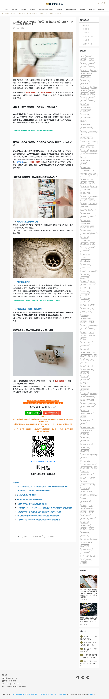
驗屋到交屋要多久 (86, 138)
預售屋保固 (84, 536)
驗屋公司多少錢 (85, 386)
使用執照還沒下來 (86, 468)
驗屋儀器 (91, 63)
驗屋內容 (83, 512)
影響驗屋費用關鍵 (86, 128)
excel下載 (84, 210)
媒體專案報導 (87, 44)
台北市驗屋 (84, 237)
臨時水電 (83, 458)
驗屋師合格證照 (92, 154)
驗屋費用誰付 (85, 390)
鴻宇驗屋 (19, 162)
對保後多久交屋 (85, 167)
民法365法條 (85, 488)
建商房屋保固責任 (86, 542)
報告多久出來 (85, 410)
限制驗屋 (83, 335)
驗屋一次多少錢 (85, 352)
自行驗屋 (83, 67)
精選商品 (92, 9)
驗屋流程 (91, 90)
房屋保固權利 (85, 556)
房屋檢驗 (91, 322)
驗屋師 (83, 147)
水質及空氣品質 (88, 36)
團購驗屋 (91, 97)
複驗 (94, 352)
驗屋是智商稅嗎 (85, 441)
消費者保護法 (85, 434)
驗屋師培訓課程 (85, 160)
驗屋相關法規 (85, 451)
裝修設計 (86, 29)
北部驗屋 (91, 60)
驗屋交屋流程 (93, 203)
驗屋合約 (83, 247)
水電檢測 (26, 536)
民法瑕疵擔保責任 (86, 430)
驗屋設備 (91, 67)
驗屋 (82, 57)
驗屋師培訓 (84, 150)
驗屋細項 (91, 512)
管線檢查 (88, 559)
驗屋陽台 (83, 285)
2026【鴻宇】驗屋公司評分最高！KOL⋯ (88, 643)
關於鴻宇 (14, 9)
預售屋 (83, 397)
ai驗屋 (83, 312)
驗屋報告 (83, 403)
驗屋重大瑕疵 (85, 447)
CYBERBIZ (91, 694)
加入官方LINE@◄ (48, 461)
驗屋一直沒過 (85, 186)
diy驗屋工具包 (85, 207)
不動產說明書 (85, 251)
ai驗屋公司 (84, 315)
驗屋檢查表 (92, 210)
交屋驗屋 (91, 529)
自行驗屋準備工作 (86, 366)
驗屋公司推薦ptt (86, 77)
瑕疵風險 (83, 478)
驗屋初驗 (83, 505)
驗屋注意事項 (85, 227)
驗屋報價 (83, 322)
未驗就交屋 (92, 335)
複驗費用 (83, 121)
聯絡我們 (101, 9)
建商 (82, 559)
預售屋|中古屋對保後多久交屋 (88, 175)
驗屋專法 (83, 424)
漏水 (90, 288)
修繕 (82, 359)
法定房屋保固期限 (86, 549)
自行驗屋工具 (85, 80)
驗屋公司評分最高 (86, 74)
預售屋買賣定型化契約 (88, 427)
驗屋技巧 (92, 305)
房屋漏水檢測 (85, 278)
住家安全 (86, 32)
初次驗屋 (92, 94)
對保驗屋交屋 (93, 131)
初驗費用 (83, 131)
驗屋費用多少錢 (85, 318)
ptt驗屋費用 (85, 298)
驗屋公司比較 (85, 70)
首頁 (6, 9)
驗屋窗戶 (92, 281)
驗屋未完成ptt (85, 525)
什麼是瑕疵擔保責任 (87, 475)
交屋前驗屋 (93, 393)
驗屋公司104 (85, 308)
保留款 (88, 515)
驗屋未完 (92, 519)
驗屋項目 (90, 508)
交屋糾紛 (94, 196)
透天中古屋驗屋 (85, 220)
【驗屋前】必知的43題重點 (88, 142)
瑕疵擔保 (94, 495)
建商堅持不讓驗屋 (86, 342)
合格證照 (83, 157)
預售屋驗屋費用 (85, 107)
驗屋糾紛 (91, 332)
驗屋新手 (92, 217)
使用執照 (94, 454)
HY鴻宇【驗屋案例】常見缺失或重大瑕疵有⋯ (88, 656)
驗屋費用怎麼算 (85, 124)
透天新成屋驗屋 (85, 223)
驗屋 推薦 (84, 90)
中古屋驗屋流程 (85, 213)
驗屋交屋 (83, 135)
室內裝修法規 (85, 302)
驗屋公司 (83, 60)
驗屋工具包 (84, 305)
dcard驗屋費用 (85, 295)
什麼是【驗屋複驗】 (87, 413)
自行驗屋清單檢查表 (87, 369)
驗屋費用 (94, 87)
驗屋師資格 (93, 150)
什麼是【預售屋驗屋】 (88, 400)
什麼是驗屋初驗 (85, 502)
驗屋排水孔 (84, 281)
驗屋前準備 (84, 376)
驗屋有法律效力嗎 (86, 444)
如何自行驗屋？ (85, 363)
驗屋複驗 (83, 417)
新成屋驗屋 (92, 478)
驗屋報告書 (92, 403)
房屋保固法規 (85, 546)
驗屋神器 (83, 203)
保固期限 (83, 529)
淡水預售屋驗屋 (85, 261)
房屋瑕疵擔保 (85, 532)
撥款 (82, 515)
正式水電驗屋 (50, 536)
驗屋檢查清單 (85, 380)
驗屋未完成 (84, 522)
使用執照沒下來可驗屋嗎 (88, 464)
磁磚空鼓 (83, 563)
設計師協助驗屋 (85, 254)
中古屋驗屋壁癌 (85, 230)
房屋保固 (94, 539)
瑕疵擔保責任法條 (86, 492)
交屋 (87, 359)
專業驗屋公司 (85, 196)
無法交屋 (83, 329)
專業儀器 (88, 57)
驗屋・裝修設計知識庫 (46, 9)
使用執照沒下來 (85, 461)
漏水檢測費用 (85, 291)
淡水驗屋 (83, 257)
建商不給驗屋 (93, 325)
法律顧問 (86, 40)
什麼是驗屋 (84, 349)
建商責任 (94, 556)
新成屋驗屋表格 (85, 193)
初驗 (95, 356)
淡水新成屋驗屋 (85, 268)
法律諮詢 (83, 200)
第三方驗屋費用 (85, 118)
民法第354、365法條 (87, 485)
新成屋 (83, 508)
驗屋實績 (32, 9)
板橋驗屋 (92, 244)
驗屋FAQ (59, 9)
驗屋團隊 (83, 325)
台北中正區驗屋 (85, 240)
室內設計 (82, 9)
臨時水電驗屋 (37, 536)
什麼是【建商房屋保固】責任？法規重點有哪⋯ (88, 663)
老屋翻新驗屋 (85, 234)
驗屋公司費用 (85, 114)
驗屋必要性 (84, 94)
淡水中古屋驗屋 (85, 264)
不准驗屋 (83, 339)
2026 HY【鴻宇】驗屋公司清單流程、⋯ (88, 637)
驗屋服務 (86, 25)
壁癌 (92, 227)
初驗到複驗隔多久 (86, 420)
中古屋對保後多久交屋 (88, 171)
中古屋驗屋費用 (85, 111)
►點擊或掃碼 (36, 461)
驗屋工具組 (84, 217)
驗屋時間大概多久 (86, 356)
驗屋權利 (83, 332)
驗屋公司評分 (85, 84)
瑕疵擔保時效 (85, 495)
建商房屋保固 (85, 539)
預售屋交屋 (84, 519)
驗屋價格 (91, 101)
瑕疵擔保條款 (85, 454)
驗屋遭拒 (91, 329)
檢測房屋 (83, 288)
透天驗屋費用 (85, 104)
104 (92, 308)
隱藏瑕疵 (83, 498)
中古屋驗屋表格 (85, 190)
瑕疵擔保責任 (85, 471)
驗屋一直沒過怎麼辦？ (88, 179)
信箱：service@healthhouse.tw (11, 684)
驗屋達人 (94, 234)
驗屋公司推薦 (85, 87)
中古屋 (91, 505)
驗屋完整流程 (85, 383)
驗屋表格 (94, 186)
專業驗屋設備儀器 (71, 9)
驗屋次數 (83, 183)
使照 (92, 359)
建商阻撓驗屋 (85, 346)
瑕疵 (95, 468)
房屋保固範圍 (85, 553)
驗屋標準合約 (85, 437)
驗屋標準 (91, 183)
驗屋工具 (91, 200)
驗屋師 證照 (90, 147)
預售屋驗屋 (90, 397)
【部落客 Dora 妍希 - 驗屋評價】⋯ (88, 650)
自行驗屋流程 (85, 373)
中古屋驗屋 (84, 393)
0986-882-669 (12, 678)
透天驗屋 (83, 101)
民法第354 (84, 481)
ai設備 (89, 312)
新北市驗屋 (84, 244)
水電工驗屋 (92, 285)
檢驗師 (83, 154)
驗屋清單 (83, 63)
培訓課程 (83, 164)
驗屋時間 (83, 97)
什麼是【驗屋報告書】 (88, 407)
